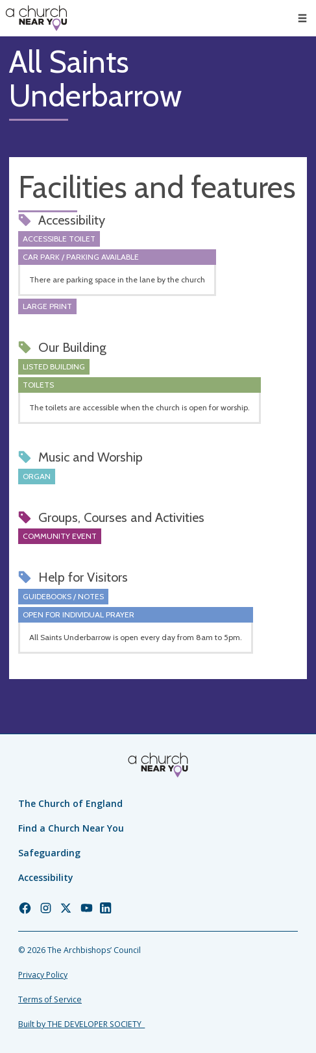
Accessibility (45, 877)
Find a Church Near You (71, 828)
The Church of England (70, 803)
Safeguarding (49, 853)
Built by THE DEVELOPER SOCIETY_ (81, 1024)
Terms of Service (50, 999)
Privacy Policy (42, 974)
